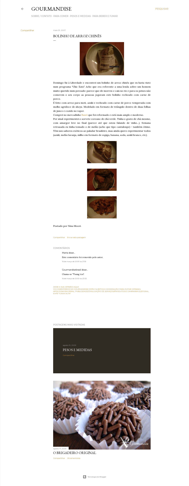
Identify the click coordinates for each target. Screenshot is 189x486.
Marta (65, 252)
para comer (60, 16)
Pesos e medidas (77, 349)
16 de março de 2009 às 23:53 (74, 278)
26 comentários (73, 458)
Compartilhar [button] (27, 30)
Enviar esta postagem (76, 237)
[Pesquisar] (161, 8)
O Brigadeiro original (74, 452)
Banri (85, 114)
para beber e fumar (105, 16)
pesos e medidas (80, 16)
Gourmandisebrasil (71, 269)
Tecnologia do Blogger (94, 477)
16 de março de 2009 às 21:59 (74, 261)
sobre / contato (41, 16)
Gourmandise (51, 8)
